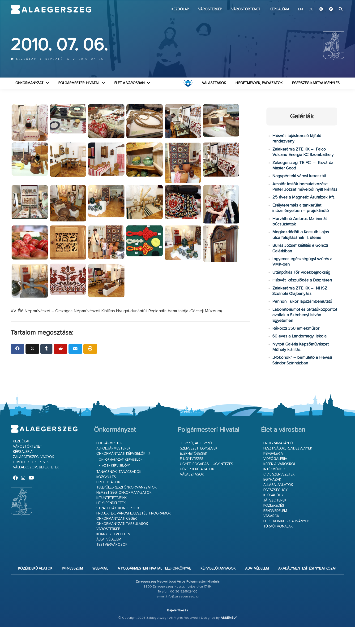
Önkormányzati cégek (116, 518)
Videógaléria (275, 459)
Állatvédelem (108, 539)
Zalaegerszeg (51, 9)
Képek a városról (279, 464)
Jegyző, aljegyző (196, 443)
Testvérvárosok (112, 544)
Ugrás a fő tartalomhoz (332, 2)
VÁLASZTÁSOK (214, 83)
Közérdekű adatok (197, 469)
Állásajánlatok (278, 485)
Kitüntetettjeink (111, 498)
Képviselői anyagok (218, 568)
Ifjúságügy (273, 495)
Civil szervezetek (279, 474)
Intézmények (274, 469)
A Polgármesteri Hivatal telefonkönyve (154, 568)
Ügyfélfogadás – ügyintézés (206, 464)
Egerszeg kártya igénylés (316, 83)
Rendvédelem (275, 511)
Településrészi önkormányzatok (126, 487)
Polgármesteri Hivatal (78, 83)
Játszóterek (275, 500)
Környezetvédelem (113, 534)
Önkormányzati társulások (122, 524)
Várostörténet (245, 9)
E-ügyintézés (191, 459)
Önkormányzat (29, 83)
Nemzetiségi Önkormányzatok (124, 492)
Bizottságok (108, 482)
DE (311, 9)
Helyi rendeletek (111, 503)
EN (300, 9)
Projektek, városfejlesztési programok (133, 513)
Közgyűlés (106, 477)
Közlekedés (273, 505)
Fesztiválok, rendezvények (287, 448)
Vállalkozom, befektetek (36, 467)
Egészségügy (275, 490)
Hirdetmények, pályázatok (259, 83)
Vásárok (271, 516)
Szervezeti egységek (199, 448)
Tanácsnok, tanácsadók (118, 472)
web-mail (100, 568)
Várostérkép (210, 9)
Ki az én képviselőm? (114, 465)
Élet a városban (129, 83)
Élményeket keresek (31, 462)
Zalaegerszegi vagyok (33, 457)
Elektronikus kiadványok (286, 521)
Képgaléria (279, 9)
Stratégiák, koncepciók (118, 508)
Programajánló (278, 443)
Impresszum (72, 568)
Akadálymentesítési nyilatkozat (307, 568)
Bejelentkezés (177, 610)
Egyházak (272, 479)
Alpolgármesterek (113, 448)
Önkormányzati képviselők (120, 453)
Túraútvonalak (278, 526)
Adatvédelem (257, 568)
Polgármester (109, 443)
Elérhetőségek (193, 453)
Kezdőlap (180, 9)
